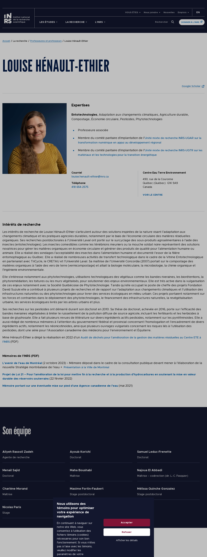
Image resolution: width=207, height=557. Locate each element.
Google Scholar (190, 86)
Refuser (168, 535)
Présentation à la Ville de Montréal (91, 367)
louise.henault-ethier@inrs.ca (90, 176)
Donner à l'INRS (190, 22)
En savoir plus (91, 541)
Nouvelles (168, 12)
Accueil (6, 41)
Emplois (182, 12)
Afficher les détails (167, 543)
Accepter (168, 525)
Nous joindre (151, 12)
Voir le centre (153, 195)
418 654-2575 (79, 187)
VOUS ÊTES (131, 12)
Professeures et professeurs (46, 41)
